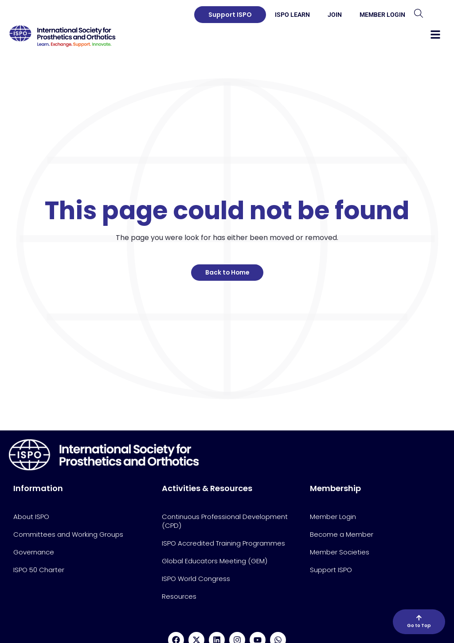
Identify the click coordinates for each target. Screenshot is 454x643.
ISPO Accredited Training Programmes (223, 543)
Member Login (382, 14)
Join (335, 14)
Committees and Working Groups (68, 534)
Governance (33, 552)
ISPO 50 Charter (38, 569)
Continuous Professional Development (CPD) (225, 521)
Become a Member (341, 534)
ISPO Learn (292, 14)
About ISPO (31, 516)
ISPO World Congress (196, 578)
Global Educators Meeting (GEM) (214, 561)
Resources (179, 596)
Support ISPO (331, 569)
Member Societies (339, 552)
